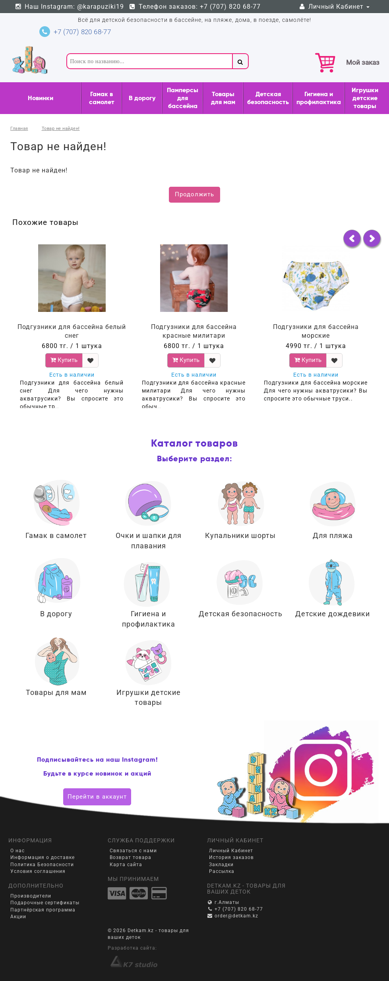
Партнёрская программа (42, 910)
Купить (63, 360)
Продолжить (194, 194)
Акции (18, 916)
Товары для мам (223, 98)
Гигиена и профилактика (318, 98)
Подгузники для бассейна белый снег (71, 331)
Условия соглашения (38, 871)
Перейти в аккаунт (97, 796)
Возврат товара (130, 857)
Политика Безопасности (42, 864)
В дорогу (142, 98)
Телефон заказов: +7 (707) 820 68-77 (195, 6)
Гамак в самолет (101, 98)
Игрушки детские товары (365, 98)
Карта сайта (126, 864)
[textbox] (149, 61)
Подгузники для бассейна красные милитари (194, 331)
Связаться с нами (133, 850)
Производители (30, 896)
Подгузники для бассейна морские (316, 331)
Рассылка (221, 871)
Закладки (221, 864)
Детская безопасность (268, 98)
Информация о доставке (42, 857)
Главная (19, 128)
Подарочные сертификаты (44, 903)
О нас (17, 850)
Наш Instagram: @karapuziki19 (69, 6)
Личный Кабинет (334, 6)
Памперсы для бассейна (182, 98)
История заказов (231, 857)
